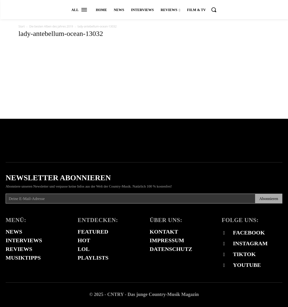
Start (22, 26)
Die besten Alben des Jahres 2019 (51, 26)
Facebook (249, 233)
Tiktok (244, 254)
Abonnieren (268, 198)
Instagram (250, 243)
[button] (214, 9)
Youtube (247, 265)
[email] (130, 198)
